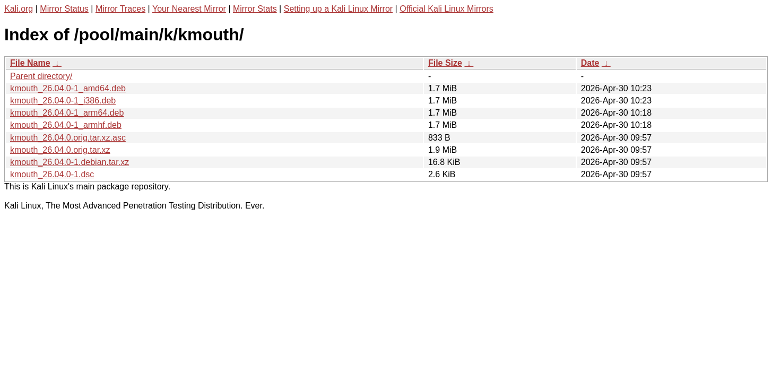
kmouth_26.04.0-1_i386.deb (63, 100)
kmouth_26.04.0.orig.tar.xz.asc (68, 137)
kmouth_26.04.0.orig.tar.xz (60, 149)
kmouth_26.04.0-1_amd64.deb (68, 88)
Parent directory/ (41, 76)
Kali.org (18, 8)
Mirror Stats (255, 8)
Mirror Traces (120, 8)
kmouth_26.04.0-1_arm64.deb (67, 112)
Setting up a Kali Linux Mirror (338, 8)
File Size (445, 62)
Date (590, 62)
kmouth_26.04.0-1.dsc (52, 174)
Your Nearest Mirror (189, 8)
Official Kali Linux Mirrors (446, 8)
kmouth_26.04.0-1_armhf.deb (66, 124)
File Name (30, 62)
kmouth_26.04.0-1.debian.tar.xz (69, 162)
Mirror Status (64, 8)
